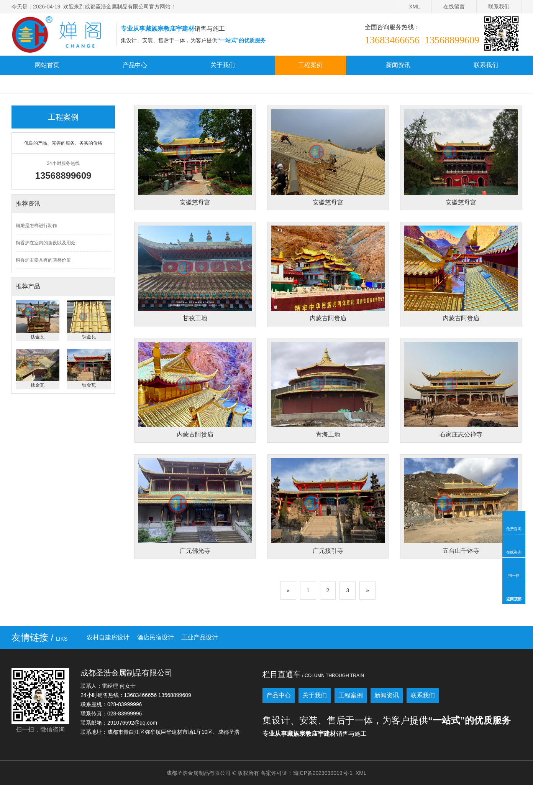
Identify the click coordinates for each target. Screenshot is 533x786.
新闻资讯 (398, 65)
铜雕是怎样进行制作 (36, 225)
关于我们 (222, 65)
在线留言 (454, 6)
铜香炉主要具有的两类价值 (43, 260)
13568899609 (452, 40)
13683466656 (392, 40)
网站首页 (47, 65)
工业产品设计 (199, 638)
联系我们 (499, 6)
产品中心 (135, 65)
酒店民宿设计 (155, 638)
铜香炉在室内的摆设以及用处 (45, 243)
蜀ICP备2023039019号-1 (323, 774)
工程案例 (310, 65)
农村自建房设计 (108, 638)
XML (414, 6)
